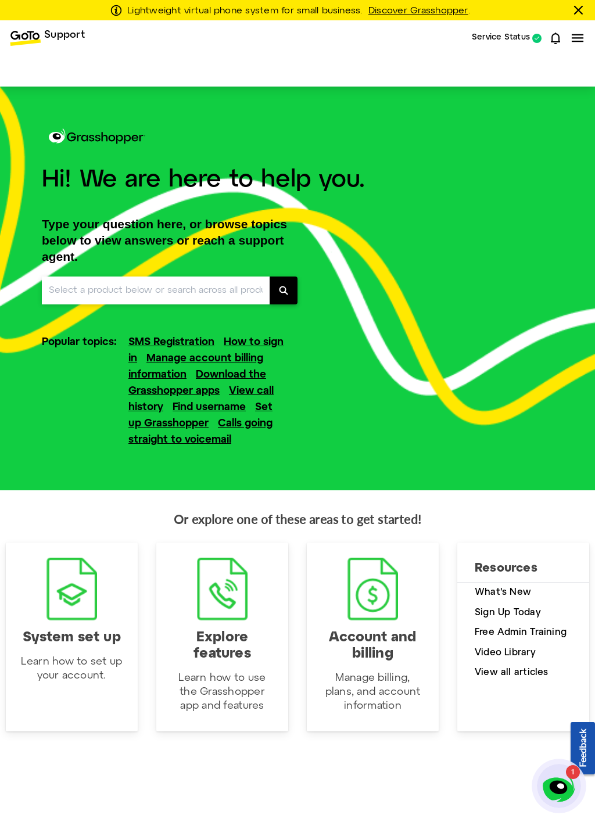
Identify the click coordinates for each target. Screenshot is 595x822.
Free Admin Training (521, 632)
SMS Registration (171, 342)
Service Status (501, 38)
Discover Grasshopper (418, 11)
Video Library (505, 652)
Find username (209, 407)
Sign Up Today (508, 612)
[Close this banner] (580, 9)
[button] (555, 38)
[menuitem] (47, 38)
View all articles (512, 672)
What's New (503, 592)
